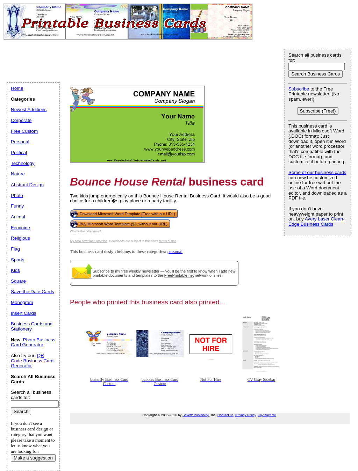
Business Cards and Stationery (31, 326)
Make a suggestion (33, 458)
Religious (20, 238)
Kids (15, 270)
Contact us (225, 415)
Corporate (21, 120)
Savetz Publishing (195, 415)
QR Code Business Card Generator (32, 360)
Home (17, 88)
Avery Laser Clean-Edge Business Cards (316, 221)
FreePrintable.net (179, 275)
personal (174, 251)
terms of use (168, 241)
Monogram (22, 302)
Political (19, 152)
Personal (20, 141)
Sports (17, 259)
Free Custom (24, 131)
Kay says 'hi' (267, 415)
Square (18, 281)
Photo (17, 195)
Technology (22, 163)
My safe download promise (88, 241)
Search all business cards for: (315, 57)
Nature (18, 173)
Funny (17, 206)
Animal (18, 216)
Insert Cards (23, 313)
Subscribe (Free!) (318, 111)
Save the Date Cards (32, 291)
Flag (15, 249)
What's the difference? (85, 231)
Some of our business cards (317, 172)
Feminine (20, 227)
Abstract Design (27, 184)
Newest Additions (28, 109)
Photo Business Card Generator (33, 342)
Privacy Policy (245, 415)
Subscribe (101, 271)
